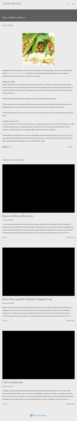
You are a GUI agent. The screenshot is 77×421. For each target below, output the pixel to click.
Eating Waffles (11, 3)
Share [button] (70, 147)
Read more (70, 237)
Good (10, 147)
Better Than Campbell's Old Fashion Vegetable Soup (27, 299)
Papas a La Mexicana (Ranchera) (17, 215)
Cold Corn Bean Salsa (12, 382)
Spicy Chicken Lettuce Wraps (16, 73)
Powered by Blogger (38, 415)
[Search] (68, 3)
